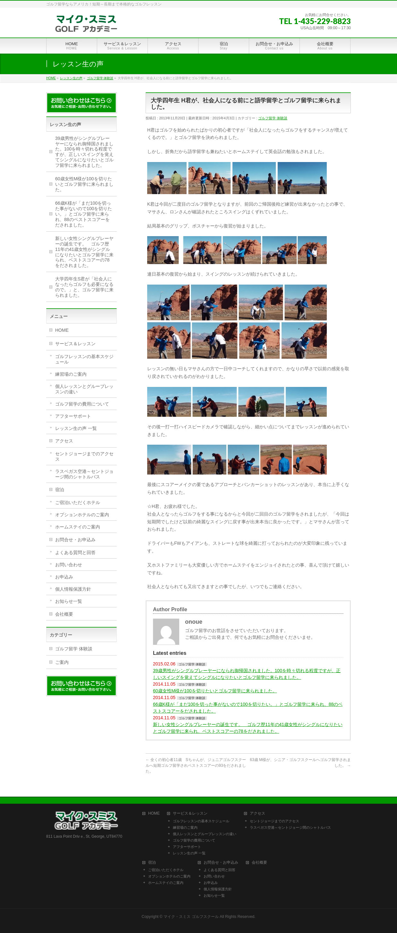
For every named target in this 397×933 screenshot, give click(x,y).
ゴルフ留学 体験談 (272, 118)
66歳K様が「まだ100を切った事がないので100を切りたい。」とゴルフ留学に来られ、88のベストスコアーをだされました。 (247, 708)
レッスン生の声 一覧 (76, 428)
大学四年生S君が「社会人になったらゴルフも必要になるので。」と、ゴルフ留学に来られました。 (84, 287)
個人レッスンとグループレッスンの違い (84, 389)
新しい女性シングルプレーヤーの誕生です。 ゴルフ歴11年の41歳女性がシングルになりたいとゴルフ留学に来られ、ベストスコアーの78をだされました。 (247, 728)
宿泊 (59, 489)
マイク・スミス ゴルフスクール (191, 916)
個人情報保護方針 (73, 589)
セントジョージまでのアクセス (84, 456)
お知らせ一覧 (68, 601)
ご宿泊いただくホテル (77, 502)
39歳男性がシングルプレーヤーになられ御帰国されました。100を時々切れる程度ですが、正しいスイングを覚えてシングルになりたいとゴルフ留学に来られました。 (247, 674)
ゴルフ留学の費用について (82, 404)
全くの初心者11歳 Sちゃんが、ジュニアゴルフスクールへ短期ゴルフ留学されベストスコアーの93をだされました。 (196, 766)
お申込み (64, 576)
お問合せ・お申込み (75, 539)
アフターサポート (73, 416)
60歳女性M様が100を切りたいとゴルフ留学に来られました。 (215, 690)
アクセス (64, 440)
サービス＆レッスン (75, 343)
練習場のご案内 (71, 374)
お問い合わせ (68, 564)
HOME (62, 330)
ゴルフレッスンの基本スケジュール (84, 359)
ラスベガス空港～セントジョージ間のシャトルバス (84, 474)
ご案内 (62, 662)
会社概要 (64, 614)
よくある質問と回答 (75, 552)
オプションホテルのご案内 (82, 514)
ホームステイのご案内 (77, 526)
